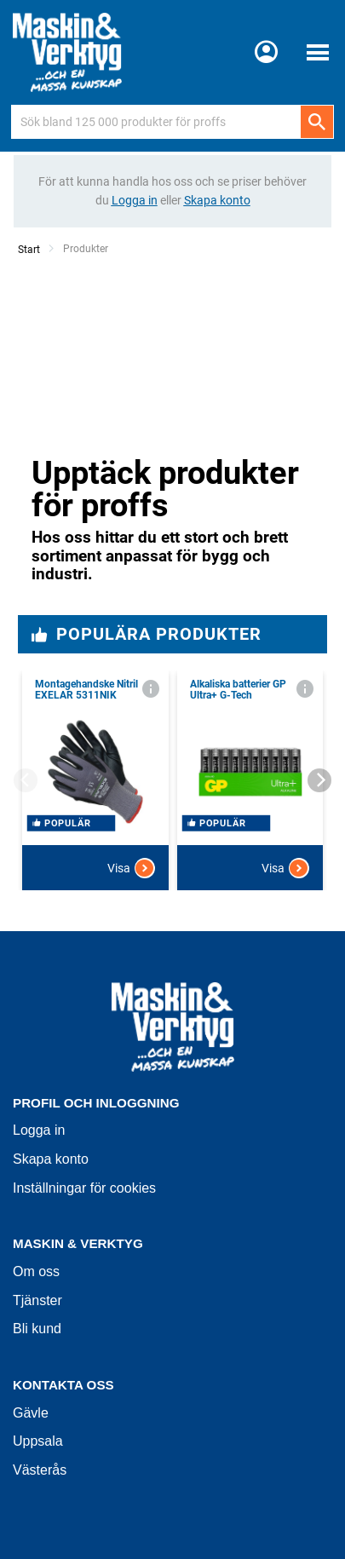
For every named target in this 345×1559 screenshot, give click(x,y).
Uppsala (38, 1441)
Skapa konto (51, 1159)
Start (29, 250)
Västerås (39, 1470)
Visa (131, 868)
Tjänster (37, 1300)
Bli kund (37, 1328)
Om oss (36, 1271)
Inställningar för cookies (84, 1188)
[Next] (319, 780)
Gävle (31, 1413)
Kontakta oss (63, 1385)
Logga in (39, 1130)
